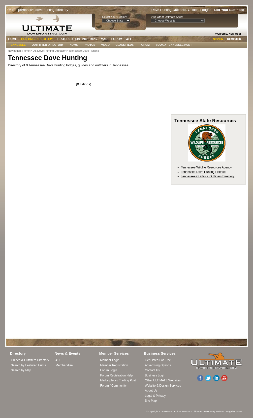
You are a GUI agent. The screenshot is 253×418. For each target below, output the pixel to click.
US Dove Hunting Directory (49, 50)
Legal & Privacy (155, 395)
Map (104, 39)
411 (128, 39)
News (74, 44)
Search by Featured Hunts (28, 365)
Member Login (109, 360)
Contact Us (152, 370)
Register (234, 39)
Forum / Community (113, 385)
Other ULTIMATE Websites (163, 380)
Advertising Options (158, 365)
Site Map (151, 400)
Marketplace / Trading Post (118, 380)
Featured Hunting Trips (77, 39)
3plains (239, 411)
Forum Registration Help (116, 375)
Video (105, 44)
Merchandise (64, 365)
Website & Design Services (163, 385)
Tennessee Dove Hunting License (203, 172)
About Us (151, 390)
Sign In (218, 39)
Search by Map (21, 370)
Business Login (155, 375)
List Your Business (229, 10)
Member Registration (114, 365)
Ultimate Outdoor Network (177, 411)
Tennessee (17, 44)
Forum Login (108, 370)
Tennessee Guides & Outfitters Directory (207, 176)
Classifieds (125, 44)
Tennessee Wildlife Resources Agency (206, 167)
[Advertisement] (208, 83)
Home (12, 39)
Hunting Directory (37, 39)
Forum (116, 39)
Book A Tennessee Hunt (174, 44)
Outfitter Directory (48, 44)
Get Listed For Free (158, 360)
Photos (89, 44)
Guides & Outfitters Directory (30, 360)
